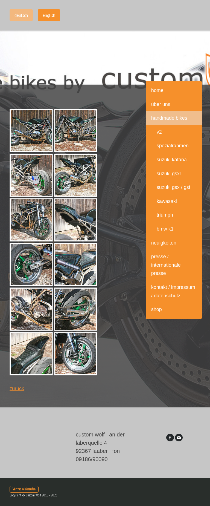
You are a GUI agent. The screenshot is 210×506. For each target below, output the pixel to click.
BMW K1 (165, 229)
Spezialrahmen (173, 145)
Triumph (165, 215)
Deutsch (21, 15)
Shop (156, 309)
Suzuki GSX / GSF (173, 187)
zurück (17, 388)
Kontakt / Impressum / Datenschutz (173, 291)
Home (157, 90)
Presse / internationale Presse (166, 265)
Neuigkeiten (163, 243)
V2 (159, 132)
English (49, 15)
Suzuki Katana (172, 159)
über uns (160, 104)
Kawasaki (167, 201)
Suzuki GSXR (169, 173)
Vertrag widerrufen (24, 489)
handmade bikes (169, 118)
